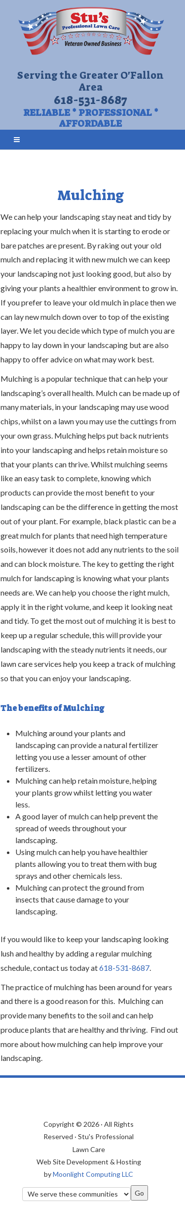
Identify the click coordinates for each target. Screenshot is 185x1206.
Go (139, 1193)
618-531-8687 (90, 100)
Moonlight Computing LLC (93, 1174)
